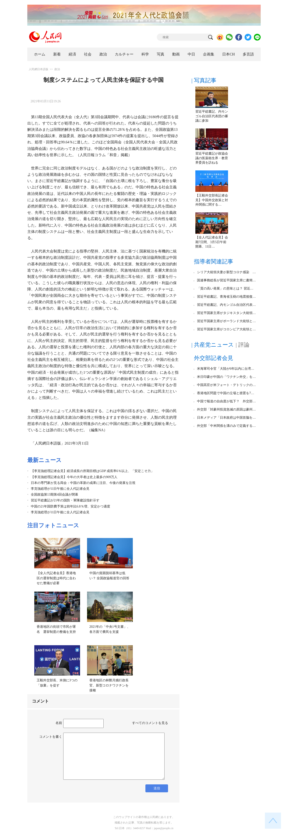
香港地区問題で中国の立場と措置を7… (225, 393)
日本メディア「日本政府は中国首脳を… (226, 417)
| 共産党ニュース (212, 345)
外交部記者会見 (213, 358)
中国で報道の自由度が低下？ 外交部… (226, 401)
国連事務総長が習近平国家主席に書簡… (226, 280)
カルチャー (124, 54)
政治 (103, 54)
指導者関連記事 (213, 262)
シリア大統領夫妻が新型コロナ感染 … (226, 272)
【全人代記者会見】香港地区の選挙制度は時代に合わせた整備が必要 (56, 578)
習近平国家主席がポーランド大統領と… (226, 321)
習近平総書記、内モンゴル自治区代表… (226, 305)
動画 (176, 54)
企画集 (208, 54)
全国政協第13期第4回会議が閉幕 (54, 494)
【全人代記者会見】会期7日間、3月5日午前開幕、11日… (211, 242)
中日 (191, 54)
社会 (87, 54)
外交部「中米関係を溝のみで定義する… (226, 426)
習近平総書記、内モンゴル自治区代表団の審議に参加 (211, 116)
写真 (160, 54)
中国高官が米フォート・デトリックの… (226, 385)
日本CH (228, 54)
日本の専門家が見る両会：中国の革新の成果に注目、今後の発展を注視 (83, 483)
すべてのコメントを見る (150, 723)
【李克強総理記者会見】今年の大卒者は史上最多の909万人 (74, 477)
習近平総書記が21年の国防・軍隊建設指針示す (65, 500)
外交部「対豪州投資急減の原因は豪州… (226, 409)
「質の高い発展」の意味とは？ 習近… (225, 288)
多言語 (248, 54)
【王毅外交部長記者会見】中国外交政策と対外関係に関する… (211, 200)
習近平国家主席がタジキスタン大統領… (226, 313)
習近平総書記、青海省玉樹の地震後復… (226, 296)
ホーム (39, 54)
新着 (57, 54)
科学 (145, 54)
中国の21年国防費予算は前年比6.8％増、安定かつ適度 (70, 506)
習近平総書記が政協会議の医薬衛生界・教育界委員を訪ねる (211, 158)
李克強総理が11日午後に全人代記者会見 (60, 488)
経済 (72, 54)
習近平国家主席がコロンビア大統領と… (226, 329)
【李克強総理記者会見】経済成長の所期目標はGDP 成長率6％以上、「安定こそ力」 (92, 471)
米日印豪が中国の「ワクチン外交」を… (226, 377)
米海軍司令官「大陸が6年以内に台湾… (225, 368)
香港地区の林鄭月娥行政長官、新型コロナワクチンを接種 (109, 685)
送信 (157, 788)
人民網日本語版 (38, 69)
